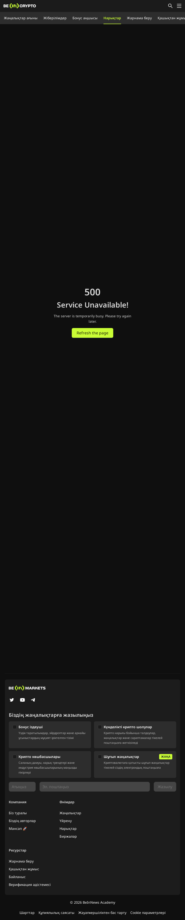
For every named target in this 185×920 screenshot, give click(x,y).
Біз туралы (18, 813)
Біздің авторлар (22, 820)
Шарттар (27, 912)
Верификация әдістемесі (30, 884)
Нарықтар (112, 18)
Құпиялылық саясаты (56, 912)
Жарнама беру (139, 18)
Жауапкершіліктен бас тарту (102, 912)
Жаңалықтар (70, 813)
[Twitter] (12, 700)
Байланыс (17, 876)
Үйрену (66, 820)
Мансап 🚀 (18, 828)
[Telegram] (33, 700)
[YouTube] (22, 700)
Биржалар (68, 836)
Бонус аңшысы (85, 18)
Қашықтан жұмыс (24, 869)
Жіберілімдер (55, 18)
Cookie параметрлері (148, 912)
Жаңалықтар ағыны (21, 18)
